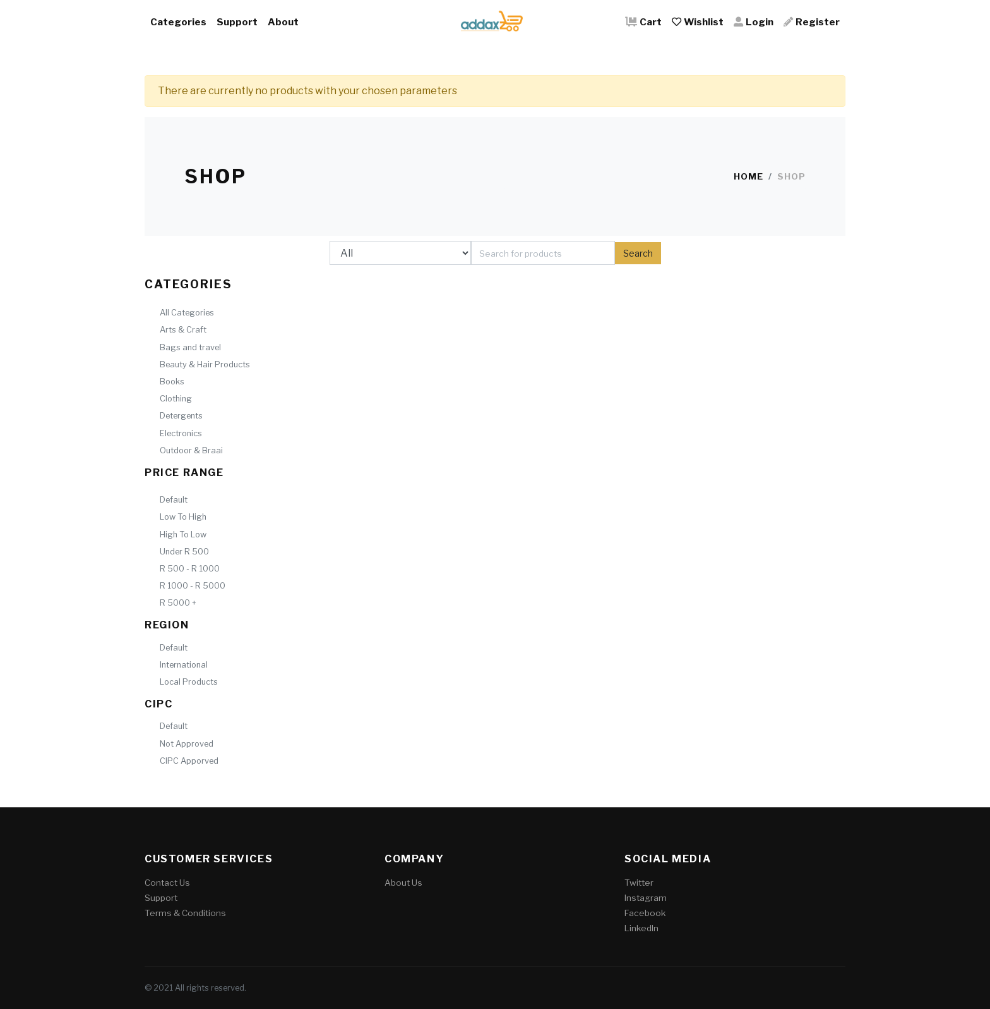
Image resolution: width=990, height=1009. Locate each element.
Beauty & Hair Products (205, 364)
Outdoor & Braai (191, 450)
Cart (643, 22)
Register (812, 22)
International (184, 665)
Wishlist (698, 22)
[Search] (543, 253)
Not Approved (186, 744)
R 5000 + (178, 603)
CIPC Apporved (189, 761)
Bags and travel (190, 347)
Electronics (181, 433)
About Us (403, 883)
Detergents (181, 415)
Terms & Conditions (185, 913)
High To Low (183, 534)
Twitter (638, 883)
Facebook (644, 913)
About (283, 22)
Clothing (176, 398)
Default (174, 499)
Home (748, 176)
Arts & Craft (183, 329)
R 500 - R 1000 (190, 568)
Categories (178, 22)
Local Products (189, 682)
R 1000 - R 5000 (192, 585)
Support (237, 22)
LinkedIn (641, 928)
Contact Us (167, 883)
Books (172, 381)
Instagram (645, 898)
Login (753, 22)
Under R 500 (184, 551)
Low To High (183, 517)
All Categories (187, 312)
